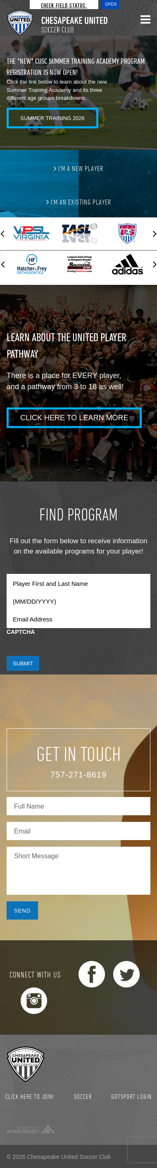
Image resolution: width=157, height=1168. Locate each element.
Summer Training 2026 (52, 118)
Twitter (126, 974)
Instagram (34, 1000)
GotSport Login (131, 1096)
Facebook (91, 974)
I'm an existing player (78, 201)
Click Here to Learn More (74, 418)
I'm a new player (78, 168)
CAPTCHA (21, 632)
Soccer (83, 1096)
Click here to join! (29, 1096)
